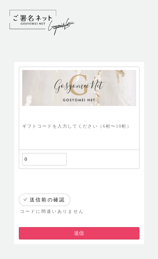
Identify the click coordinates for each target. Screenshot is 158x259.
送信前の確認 (47, 199)
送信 (79, 233)
